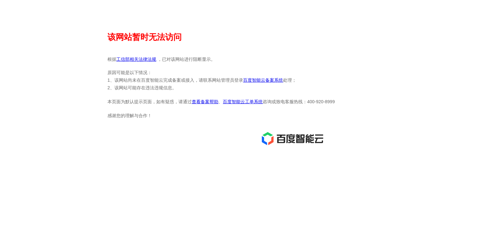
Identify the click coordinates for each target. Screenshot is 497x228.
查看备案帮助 (205, 101)
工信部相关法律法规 (136, 59)
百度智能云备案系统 (263, 80)
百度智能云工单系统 (243, 101)
